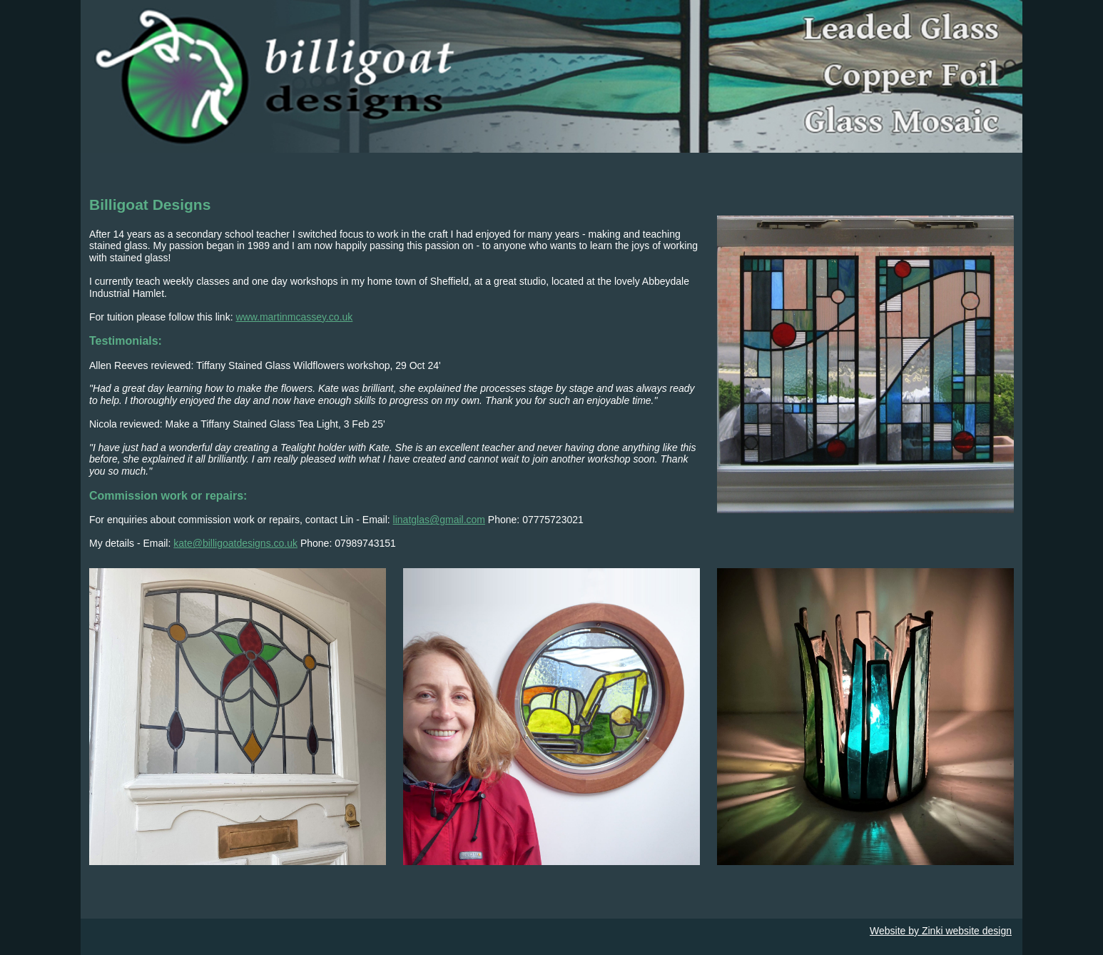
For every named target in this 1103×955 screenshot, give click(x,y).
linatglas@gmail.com (439, 519)
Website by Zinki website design (941, 930)
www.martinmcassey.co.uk (293, 317)
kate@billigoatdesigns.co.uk (235, 543)
